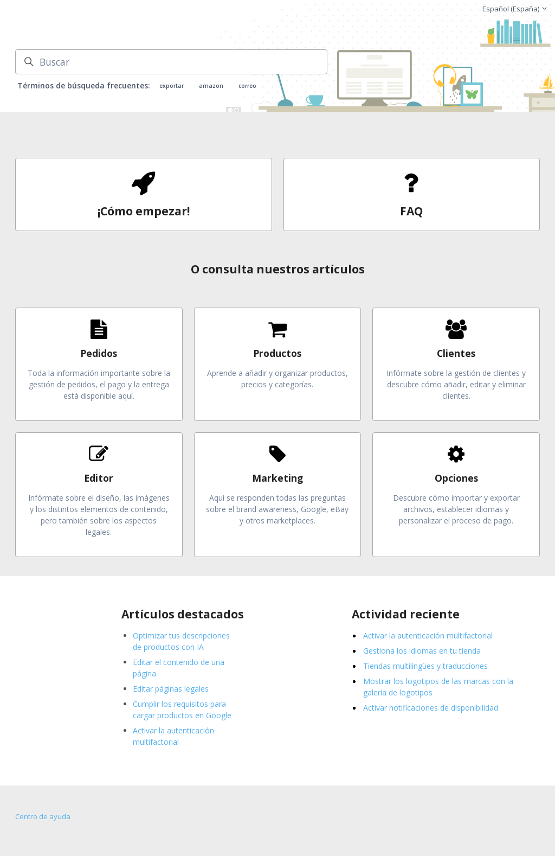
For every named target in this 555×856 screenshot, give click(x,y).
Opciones (456, 477)
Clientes (456, 353)
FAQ (411, 211)
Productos (277, 353)
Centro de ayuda (42, 816)
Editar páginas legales (171, 688)
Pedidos (98, 353)
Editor (98, 477)
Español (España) (515, 9)
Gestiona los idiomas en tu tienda (422, 651)
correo (247, 86)
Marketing (277, 477)
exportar (171, 86)
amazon (211, 86)
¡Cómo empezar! (144, 211)
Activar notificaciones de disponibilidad (430, 707)
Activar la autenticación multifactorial (428, 635)
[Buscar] (171, 61)
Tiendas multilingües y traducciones (425, 666)
